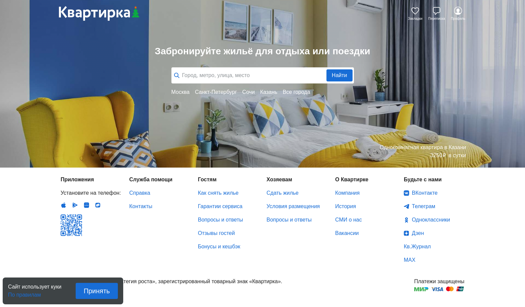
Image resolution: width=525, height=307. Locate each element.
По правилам (24, 293)
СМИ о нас (348, 220)
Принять (97, 291)
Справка (139, 193)
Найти (339, 75)
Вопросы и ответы (220, 220)
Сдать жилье (283, 193)
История (345, 206)
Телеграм (423, 206)
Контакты (140, 206)
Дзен (418, 233)
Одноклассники (431, 220)
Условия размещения (293, 206)
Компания (347, 193)
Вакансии (347, 233)
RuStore (98, 205)
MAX (410, 260)
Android (75, 205)
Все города (296, 92)
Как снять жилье (218, 193)
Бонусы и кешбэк (219, 246)
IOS (64, 205)
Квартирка (99, 13)
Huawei (86, 205)
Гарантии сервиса (220, 206)
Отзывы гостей (216, 233)
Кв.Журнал (417, 246)
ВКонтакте (425, 193)
